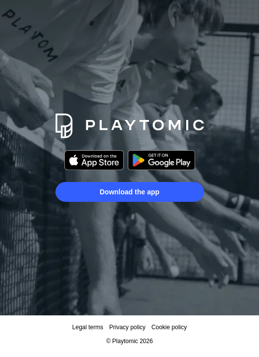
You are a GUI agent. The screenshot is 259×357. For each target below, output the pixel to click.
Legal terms (88, 327)
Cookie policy (169, 327)
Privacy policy (127, 327)
